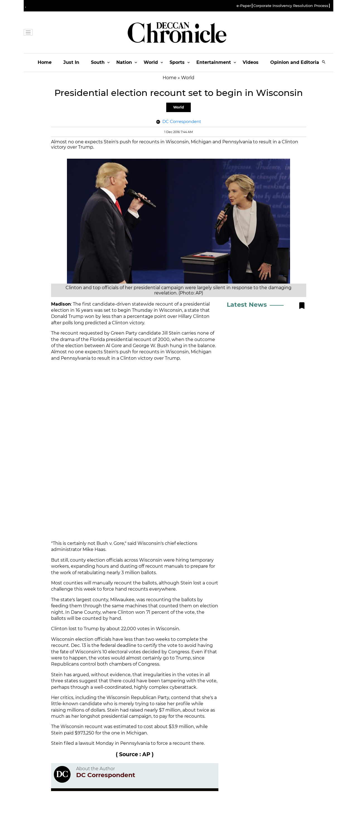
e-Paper (244, 6)
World (151, 62)
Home (45, 62)
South (98, 62)
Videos (251, 62)
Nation (124, 62)
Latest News (247, 304)
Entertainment (213, 62)
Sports (177, 62)
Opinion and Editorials (296, 62)
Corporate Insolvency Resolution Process (290, 6)
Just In (71, 62)
